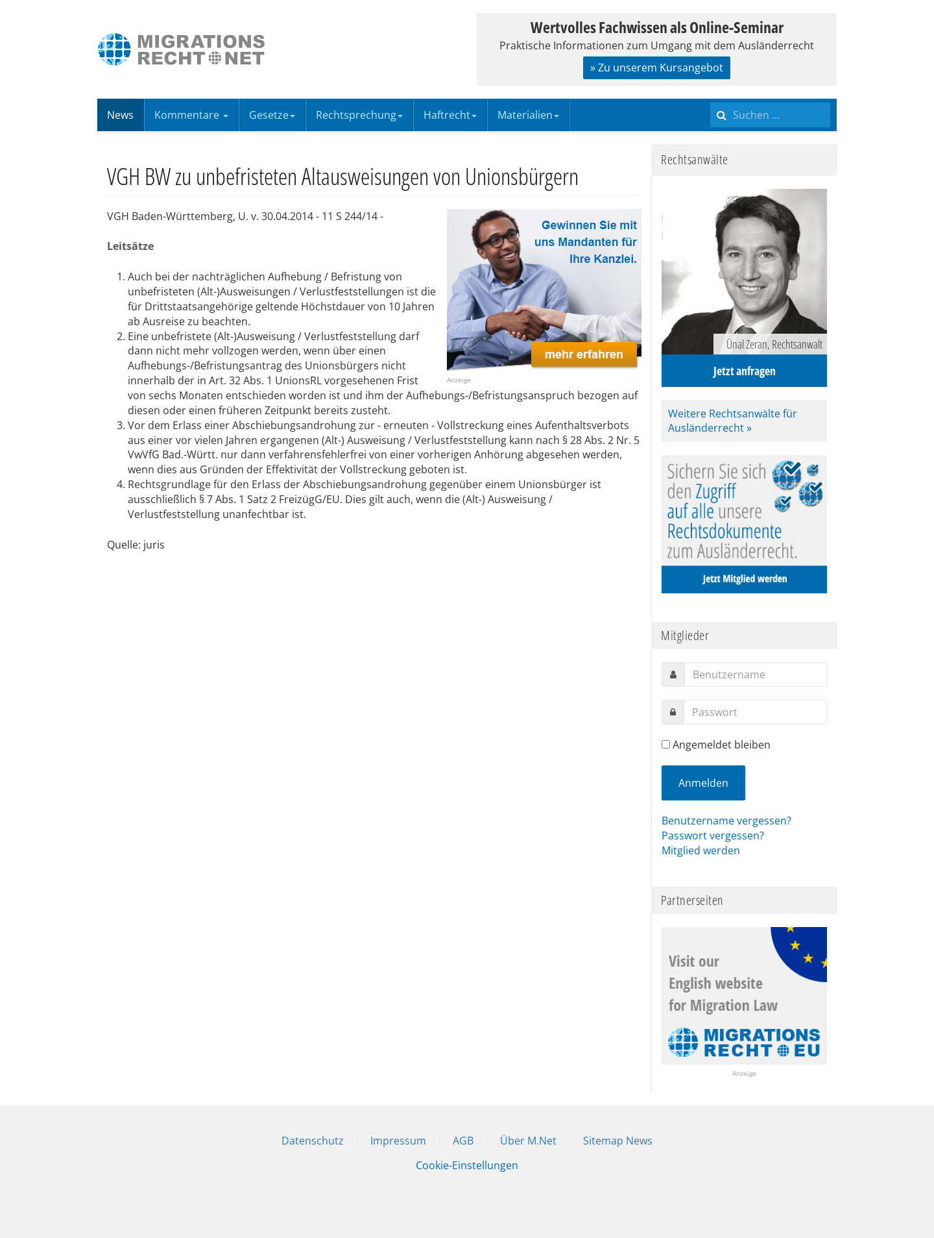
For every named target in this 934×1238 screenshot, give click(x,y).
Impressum (398, 1140)
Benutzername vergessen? (726, 820)
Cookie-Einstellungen (467, 1165)
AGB (463, 1140)
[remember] (666, 744)
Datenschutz (312, 1140)
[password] (755, 712)
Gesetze (272, 115)
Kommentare (191, 115)
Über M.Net (528, 1140)
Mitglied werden (701, 850)
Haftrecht (450, 115)
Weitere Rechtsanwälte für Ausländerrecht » (732, 421)
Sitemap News (618, 1140)
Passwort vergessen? (713, 835)
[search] (770, 115)
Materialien (528, 115)
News (120, 115)
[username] (755, 674)
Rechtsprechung (359, 115)
